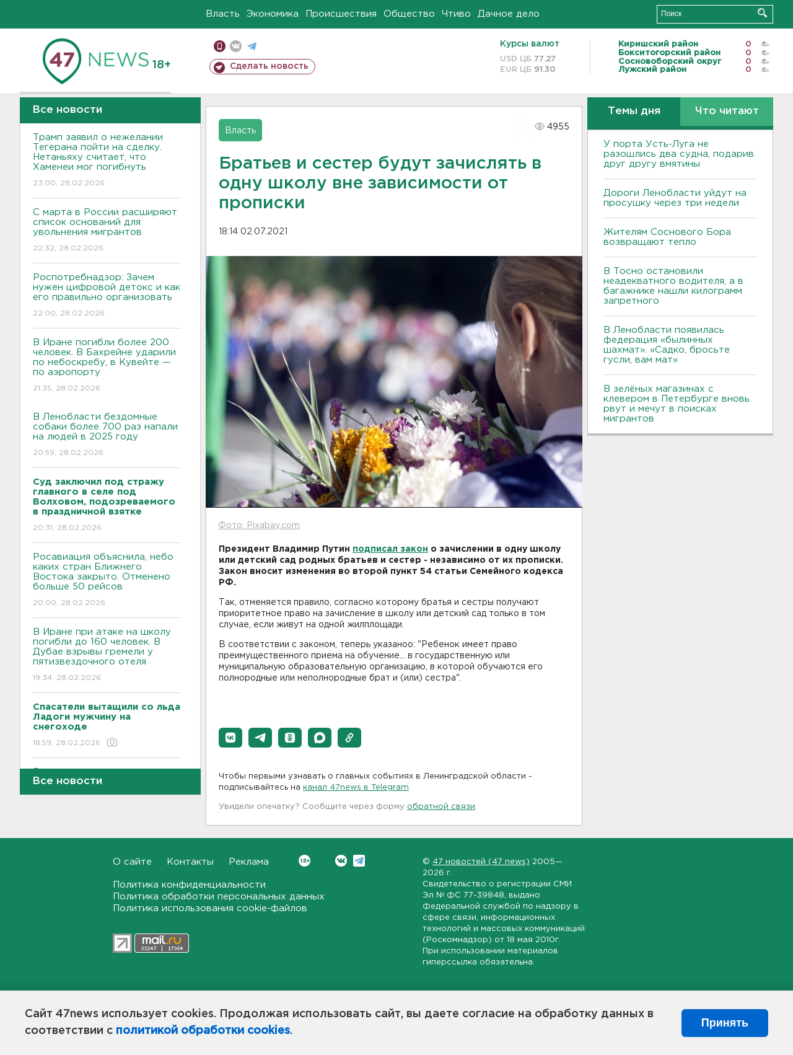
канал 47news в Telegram (356, 787)
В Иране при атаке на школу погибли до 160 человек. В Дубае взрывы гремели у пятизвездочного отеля (107, 655)
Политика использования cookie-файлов (210, 908)
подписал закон (390, 549)
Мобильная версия (220, 46)
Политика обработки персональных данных (219, 897)
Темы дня (634, 111)
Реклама (249, 862)
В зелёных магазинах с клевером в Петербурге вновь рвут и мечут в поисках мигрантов (676, 404)
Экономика (273, 14)
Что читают (727, 111)
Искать (762, 12)
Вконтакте (304, 861)
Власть (223, 14)
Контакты (190, 862)
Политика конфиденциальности (189, 885)
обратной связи (441, 806)
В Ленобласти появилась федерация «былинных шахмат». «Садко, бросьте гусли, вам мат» (666, 345)
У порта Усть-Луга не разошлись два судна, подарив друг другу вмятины (678, 154)
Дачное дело (509, 14)
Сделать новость (269, 66)
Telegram (359, 861)
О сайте (132, 862)
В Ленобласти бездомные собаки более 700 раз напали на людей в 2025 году (107, 435)
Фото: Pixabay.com (259, 525)
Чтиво (456, 14)
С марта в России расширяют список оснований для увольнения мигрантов (107, 231)
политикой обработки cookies (203, 1031)
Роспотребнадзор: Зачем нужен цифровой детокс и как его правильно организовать (107, 296)
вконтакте (236, 46)
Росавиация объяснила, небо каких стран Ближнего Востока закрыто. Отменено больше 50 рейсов (107, 580)
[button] (230, 738)
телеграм (252, 46)
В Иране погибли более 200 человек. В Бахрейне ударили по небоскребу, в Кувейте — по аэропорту (107, 366)
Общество (409, 14)
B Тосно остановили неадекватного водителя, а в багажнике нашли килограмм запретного (673, 286)
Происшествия (341, 14)
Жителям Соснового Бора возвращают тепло (667, 237)
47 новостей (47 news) (481, 862)
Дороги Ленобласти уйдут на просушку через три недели (675, 198)
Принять (724, 1023)
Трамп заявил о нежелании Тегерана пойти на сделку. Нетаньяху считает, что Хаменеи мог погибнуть (107, 160)
